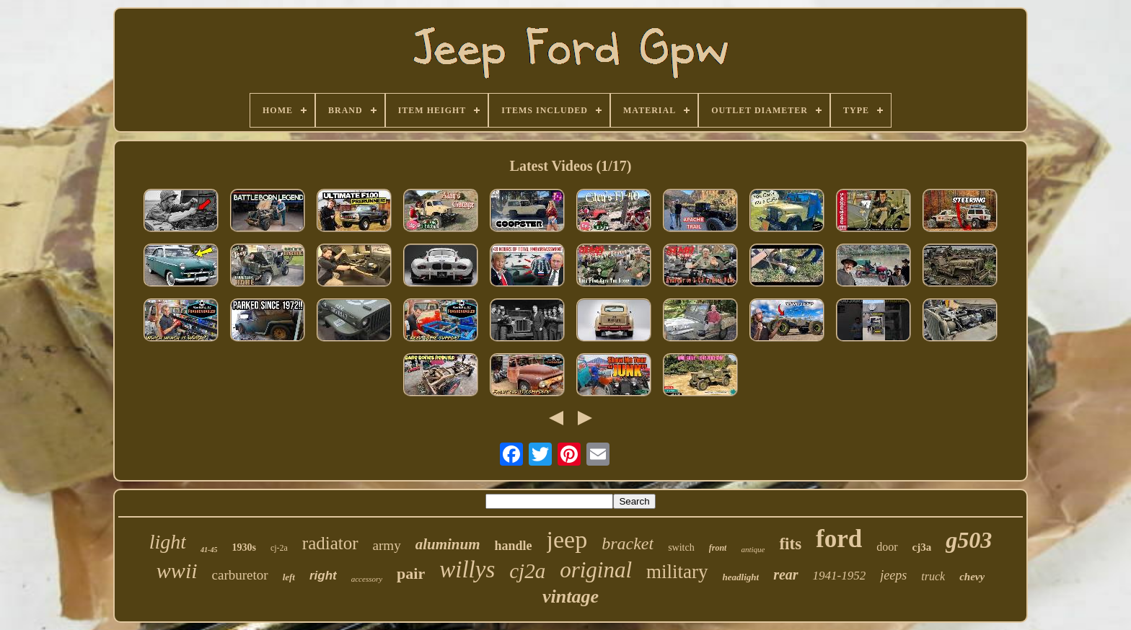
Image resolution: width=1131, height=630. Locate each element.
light (167, 542)
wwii (177, 570)
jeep (567, 539)
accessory (366, 578)
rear (785, 574)
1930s (243, 547)
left (289, 577)
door (886, 547)
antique (753, 549)
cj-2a (279, 548)
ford (839, 539)
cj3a (922, 547)
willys (467, 569)
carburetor (240, 574)
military (677, 571)
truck (933, 576)
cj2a (527, 570)
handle (513, 545)
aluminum (447, 544)
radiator (330, 543)
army (387, 545)
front (718, 548)
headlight (741, 577)
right (323, 575)
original (596, 569)
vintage (570, 596)
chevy (972, 576)
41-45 (209, 550)
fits (790, 544)
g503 (969, 540)
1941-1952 (839, 575)
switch (681, 547)
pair (411, 573)
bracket (627, 543)
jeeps (893, 575)
